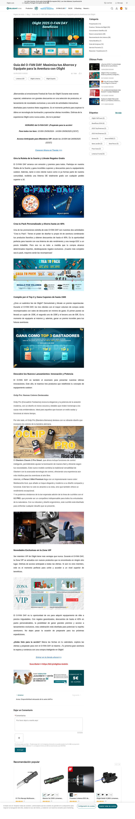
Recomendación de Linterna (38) (100, 37)
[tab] (29, 8)
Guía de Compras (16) (96, 44)
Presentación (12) (95, 24)
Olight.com (10, 3)
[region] (67, 811)
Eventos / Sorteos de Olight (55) (99, 27)
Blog (28, 14)
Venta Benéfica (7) (95, 41)
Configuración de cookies (86, 806)
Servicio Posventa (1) (96, 47)
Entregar (20, 750)
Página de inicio (19, 14)
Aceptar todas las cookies (107, 806)
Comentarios (20, 716)
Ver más (118, 113)
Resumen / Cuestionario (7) (98, 51)
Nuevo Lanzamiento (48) (97, 34)
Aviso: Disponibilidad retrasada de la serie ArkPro (34, 699)
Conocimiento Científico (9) (98, 30)
